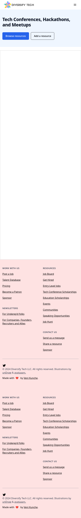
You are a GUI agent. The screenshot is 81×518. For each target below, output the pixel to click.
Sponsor (7, 297)
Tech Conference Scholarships (60, 292)
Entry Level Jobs (52, 286)
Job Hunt (48, 321)
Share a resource (52, 343)
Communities (50, 309)
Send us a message (54, 338)
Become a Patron (12, 292)
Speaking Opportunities (56, 315)
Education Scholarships (56, 297)
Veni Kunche (31, 378)
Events (46, 303)
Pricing (6, 286)
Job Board (48, 274)
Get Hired (48, 280)
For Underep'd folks (13, 314)
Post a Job (8, 274)
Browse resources (16, 36)
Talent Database (11, 280)
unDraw (6, 372)
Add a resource (42, 36)
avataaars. (20, 372)
